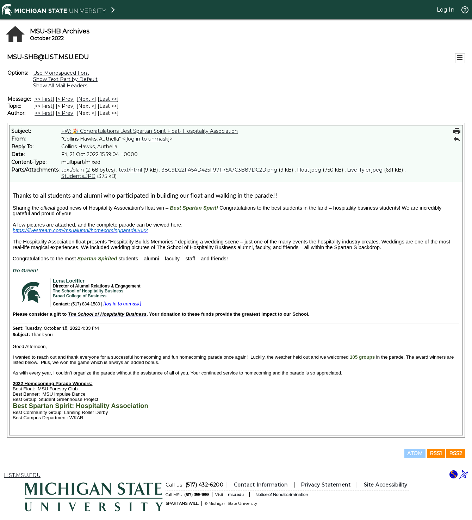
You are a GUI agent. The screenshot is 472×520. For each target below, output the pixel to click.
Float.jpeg (309, 170)
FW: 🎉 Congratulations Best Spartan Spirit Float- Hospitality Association (149, 131)
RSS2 (455, 453)
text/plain (72, 170)
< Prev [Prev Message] (65, 99)
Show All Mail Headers (60, 85)
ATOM (415, 453)
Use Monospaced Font (61, 73)
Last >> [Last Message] (108, 99)
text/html (130, 170)
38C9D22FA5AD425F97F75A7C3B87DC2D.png (219, 170)
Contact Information (261, 485)
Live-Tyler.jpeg (365, 170)
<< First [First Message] (43, 99)
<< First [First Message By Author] (43, 113)
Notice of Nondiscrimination (281, 494)
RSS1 (436, 453)
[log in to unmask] (147, 139)
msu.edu (236, 494)
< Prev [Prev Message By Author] (65, 113)
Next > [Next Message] (86, 99)
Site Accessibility (386, 485)
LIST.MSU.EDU (22, 475)
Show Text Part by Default (65, 79)
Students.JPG (78, 176)
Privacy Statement (325, 485)
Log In (445, 9)
